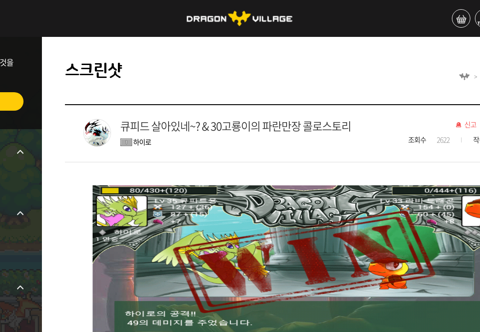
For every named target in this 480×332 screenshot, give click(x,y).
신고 (470, 125)
